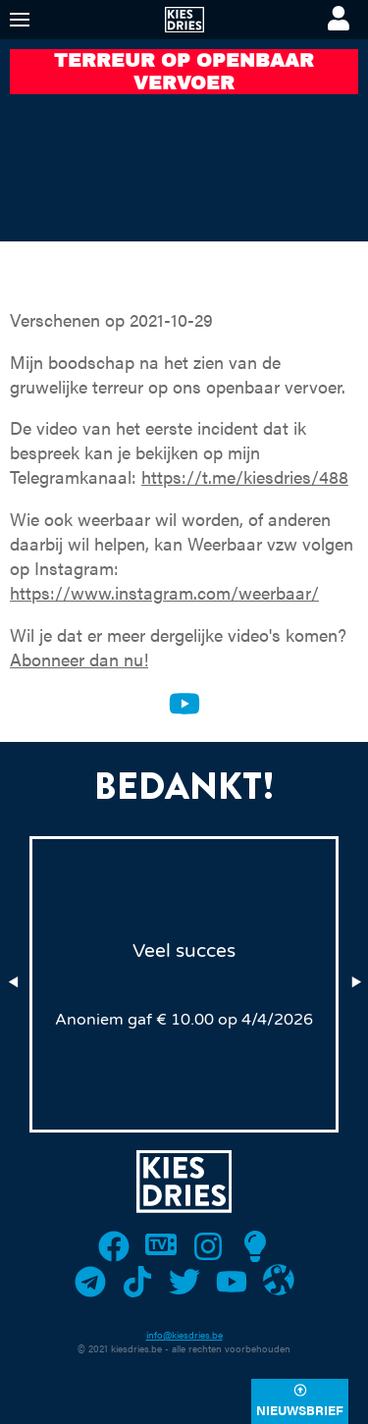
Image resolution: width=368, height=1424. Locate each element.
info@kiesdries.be (184, 1335)
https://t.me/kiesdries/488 (244, 476)
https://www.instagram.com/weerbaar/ (164, 592)
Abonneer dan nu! (79, 659)
